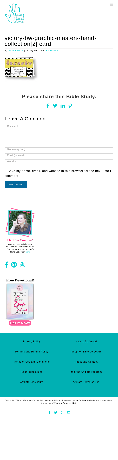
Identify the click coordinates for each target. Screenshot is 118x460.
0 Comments (52, 51)
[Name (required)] (59, 149)
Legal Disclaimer (32, 372)
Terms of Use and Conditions (32, 361)
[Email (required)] (59, 155)
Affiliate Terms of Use (86, 382)
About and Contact (86, 361)
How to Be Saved (86, 341)
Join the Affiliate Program (86, 372)
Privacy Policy (32, 341)
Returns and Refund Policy (31, 351)
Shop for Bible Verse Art (86, 351)
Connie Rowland (15, 51)
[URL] (59, 161)
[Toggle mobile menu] (111, 4)
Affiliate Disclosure (31, 382)
